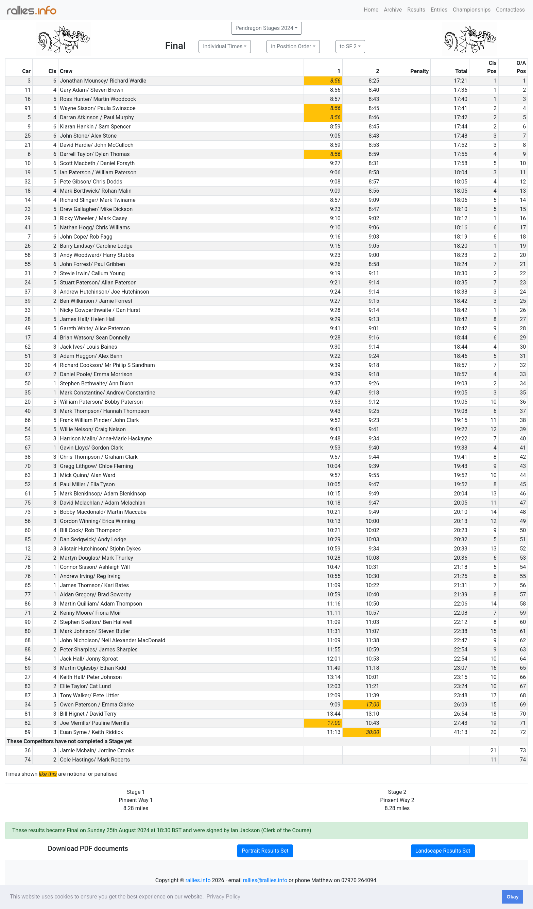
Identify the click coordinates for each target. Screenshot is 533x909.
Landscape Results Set (442, 850)
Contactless (510, 9)
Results (416, 9)
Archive (393, 9)
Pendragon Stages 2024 (264, 28)
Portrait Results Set (265, 850)
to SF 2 (348, 46)
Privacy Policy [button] (223, 896)
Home (371, 9)
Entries (439, 9)
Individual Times (222, 46)
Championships (472, 9)
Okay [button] (512, 896)
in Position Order (291, 46)
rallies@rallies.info (265, 880)
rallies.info (198, 880)
